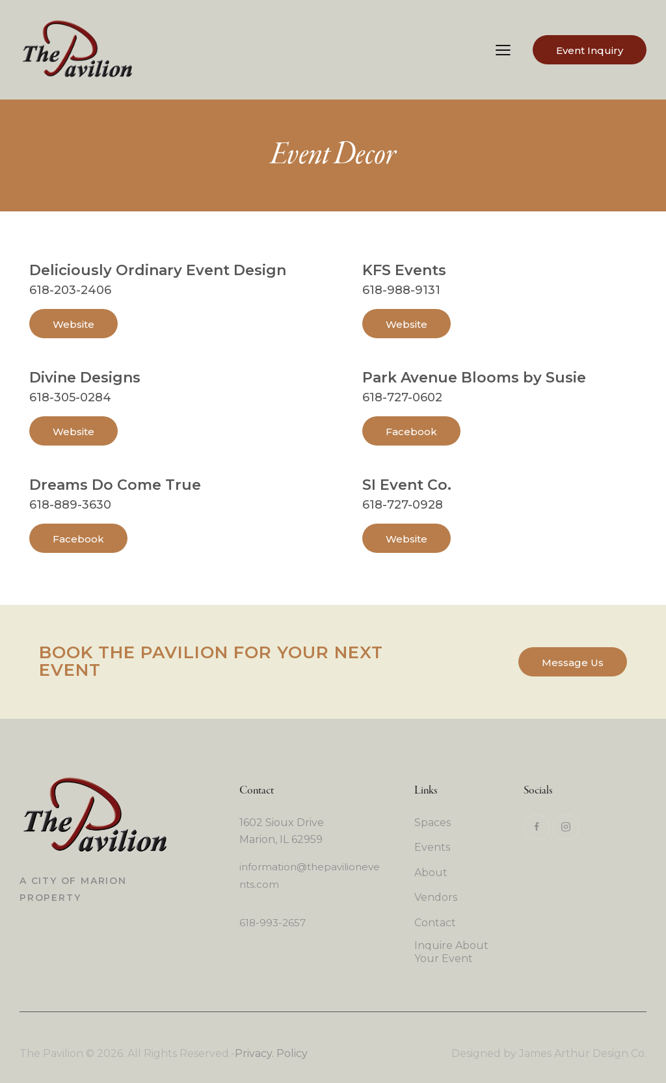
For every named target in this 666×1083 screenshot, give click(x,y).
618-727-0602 (402, 397)
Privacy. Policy (271, 1053)
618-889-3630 (70, 505)
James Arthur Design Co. (582, 1053)
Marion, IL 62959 (281, 839)
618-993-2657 (272, 922)
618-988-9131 (401, 290)
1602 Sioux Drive (281, 822)
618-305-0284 (70, 397)
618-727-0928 (402, 505)
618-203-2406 (70, 290)
